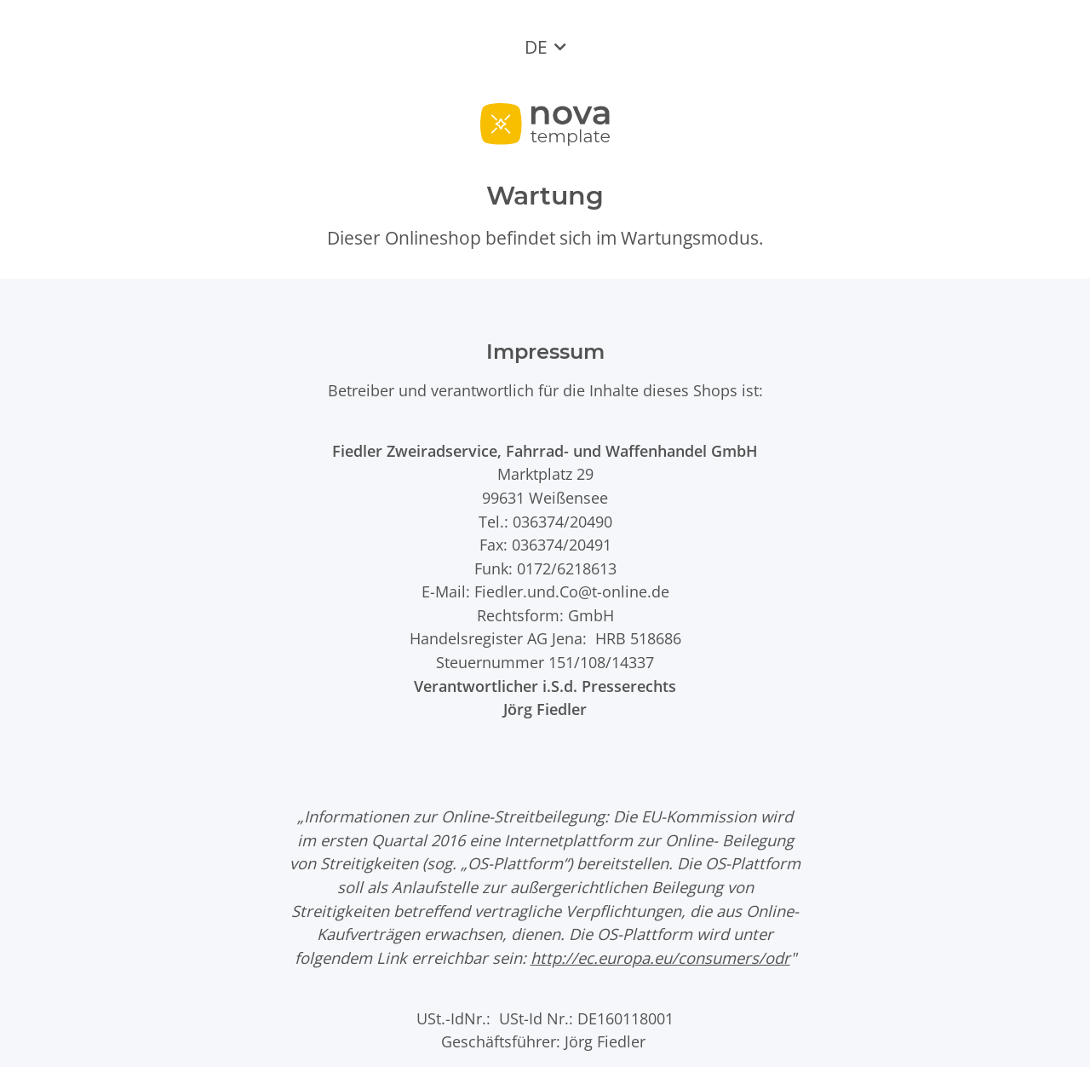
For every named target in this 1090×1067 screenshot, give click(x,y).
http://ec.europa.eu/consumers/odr (660, 957)
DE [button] (536, 47)
